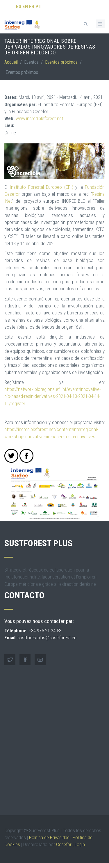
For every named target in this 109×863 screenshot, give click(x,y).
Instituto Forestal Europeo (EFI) (41, 187)
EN (25, 6)
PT (38, 6)
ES (18, 6)
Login (80, 844)
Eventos (31, 62)
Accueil (11, 62)
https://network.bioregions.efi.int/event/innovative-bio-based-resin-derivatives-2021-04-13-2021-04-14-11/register (52, 396)
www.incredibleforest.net (39, 118)
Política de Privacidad (49, 837)
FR (31, 6)
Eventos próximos (61, 62)
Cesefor (64, 844)
